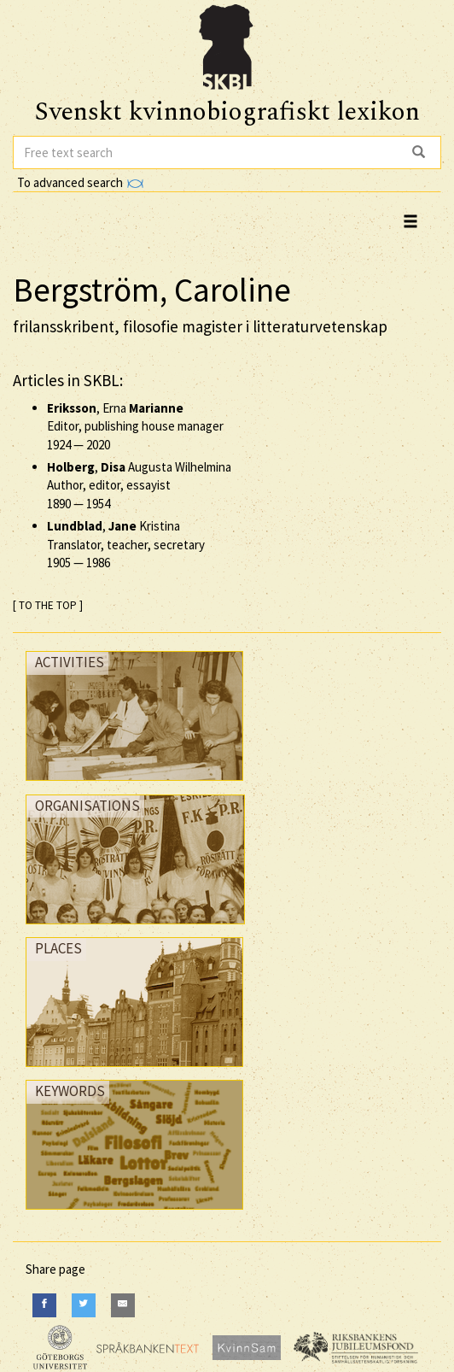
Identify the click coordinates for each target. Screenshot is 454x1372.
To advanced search (80, 182)
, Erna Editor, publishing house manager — (135, 426)
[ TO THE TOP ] (48, 605)
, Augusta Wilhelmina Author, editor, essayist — (139, 485)
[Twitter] (84, 1304)
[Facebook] (44, 1304)
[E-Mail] (123, 1304)
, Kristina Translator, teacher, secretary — (126, 544)
